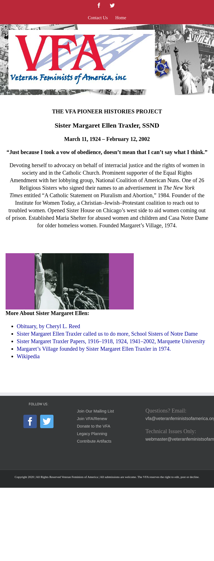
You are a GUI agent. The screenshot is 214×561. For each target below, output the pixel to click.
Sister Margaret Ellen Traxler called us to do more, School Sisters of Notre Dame (107, 334)
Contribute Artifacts (94, 441)
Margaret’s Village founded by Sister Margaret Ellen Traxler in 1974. (94, 349)
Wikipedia (28, 356)
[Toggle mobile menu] (203, 33)
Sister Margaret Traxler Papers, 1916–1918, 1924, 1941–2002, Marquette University (111, 341)
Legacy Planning (92, 433)
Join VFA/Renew (92, 418)
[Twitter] (47, 421)
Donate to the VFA (93, 426)
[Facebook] (30, 421)
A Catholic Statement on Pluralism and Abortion (99, 195)
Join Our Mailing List (95, 411)
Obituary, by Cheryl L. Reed (49, 326)
